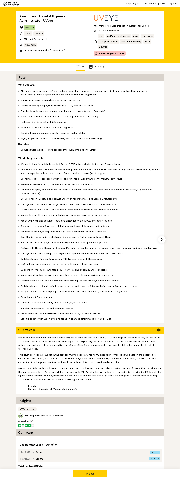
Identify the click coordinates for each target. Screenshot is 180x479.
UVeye (48, 21)
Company (96, 66)
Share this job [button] (27, 456)
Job (80, 66)
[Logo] (11, 4)
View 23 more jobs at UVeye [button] (55, 456)
